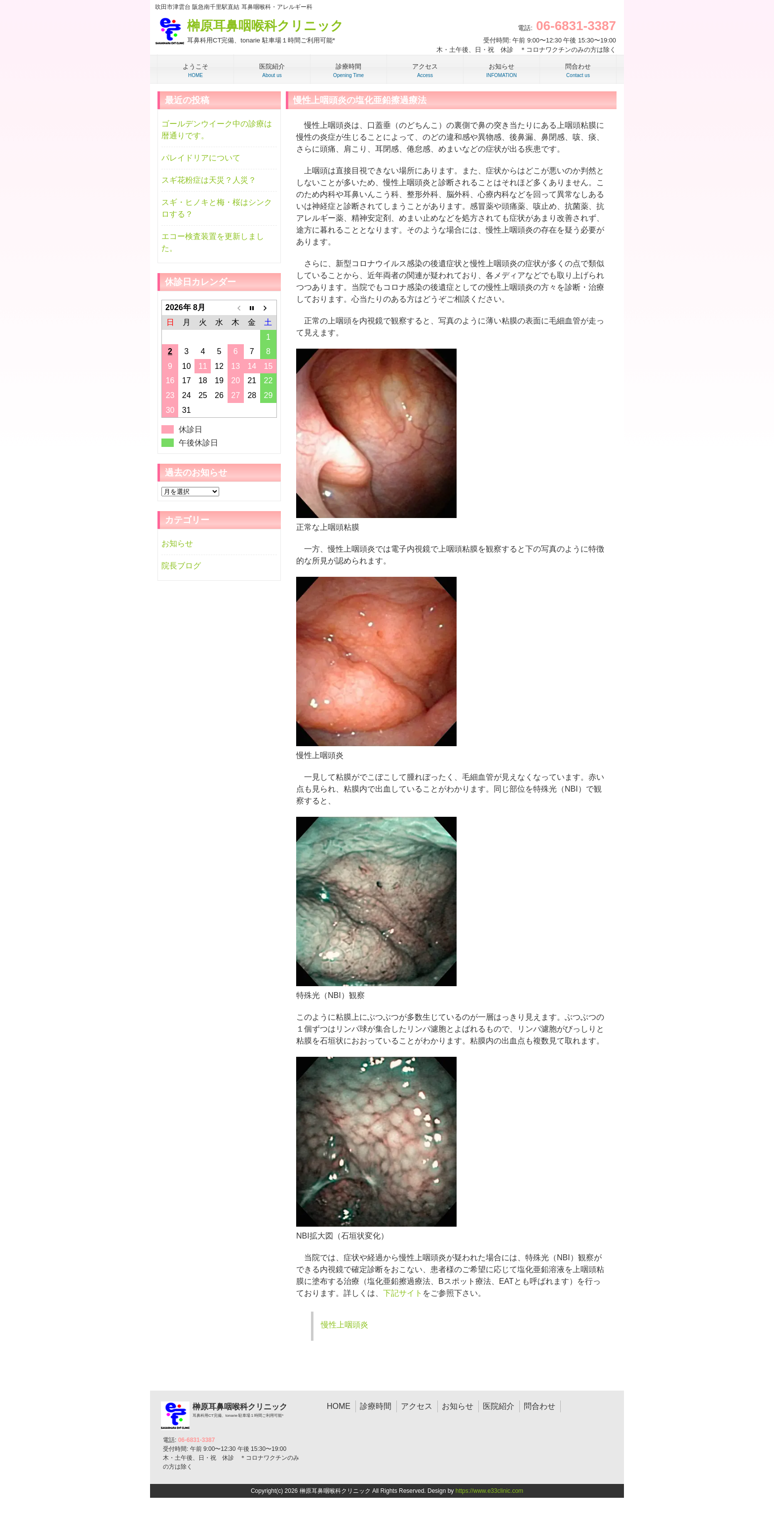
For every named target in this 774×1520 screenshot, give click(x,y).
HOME (338, 1406)
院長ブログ (181, 565)
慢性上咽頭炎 (344, 1324)
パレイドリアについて (200, 158)
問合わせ (539, 1406)
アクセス (416, 1406)
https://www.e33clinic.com (489, 1490)
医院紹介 (498, 1406)
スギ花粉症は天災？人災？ (208, 180)
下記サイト (403, 1293)
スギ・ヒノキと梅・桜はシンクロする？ (216, 208)
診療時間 (375, 1406)
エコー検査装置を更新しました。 (212, 242)
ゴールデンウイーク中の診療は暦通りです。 (216, 130)
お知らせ (177, 543)
